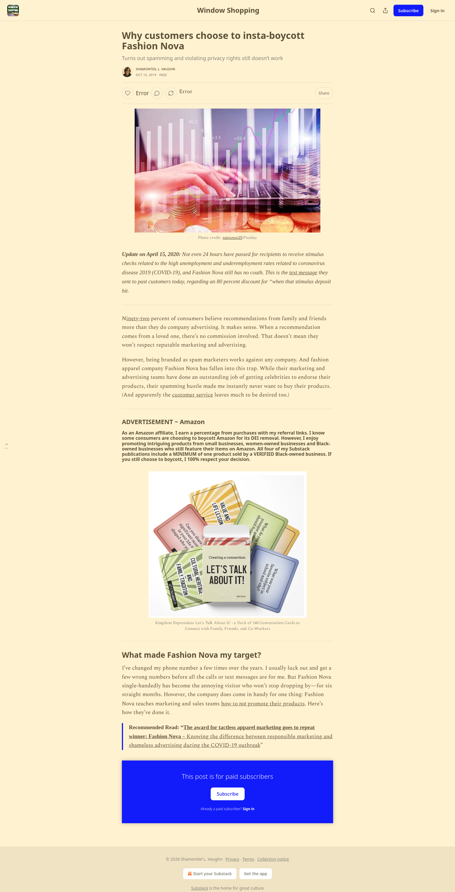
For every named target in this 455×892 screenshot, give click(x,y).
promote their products (276, 704)
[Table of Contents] (6, 446)
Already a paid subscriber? (227, 808)
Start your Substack (209, 874)
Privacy (232, 859)
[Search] (372, 10)
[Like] (127, 93)
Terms (248, 859)
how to (230, 704)
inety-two (137, 318)
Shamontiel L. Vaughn (155, 69)
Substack (199, 888)
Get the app (255, 873)
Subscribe (408, 10)
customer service (192, 395)
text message (303, 272)
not (243, 703)
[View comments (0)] (157, 93)
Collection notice (273, 859)
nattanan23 (232, 238)
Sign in (437, 10)
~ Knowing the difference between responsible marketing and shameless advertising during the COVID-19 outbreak (231, 740)
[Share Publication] (385, 10)
